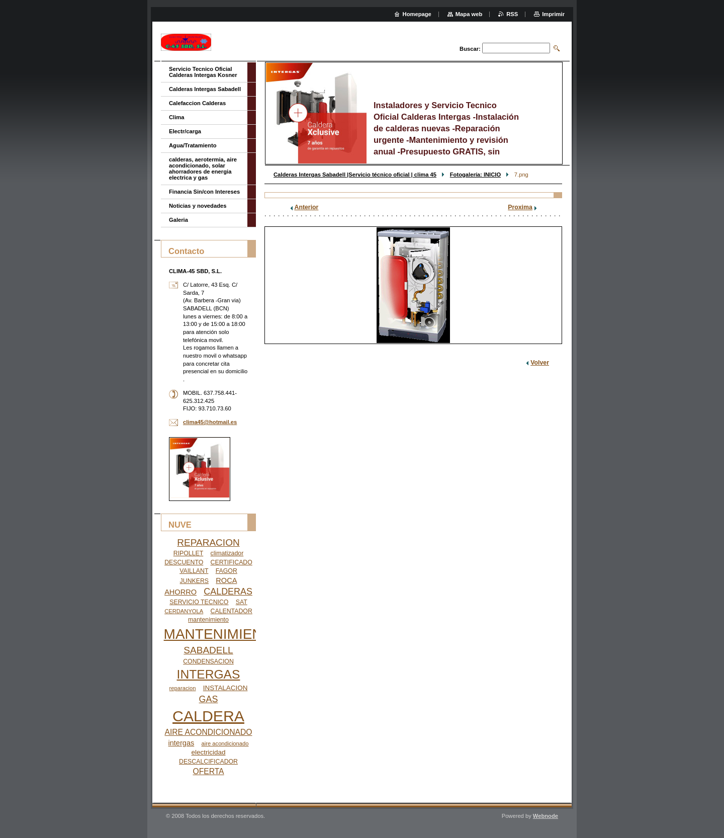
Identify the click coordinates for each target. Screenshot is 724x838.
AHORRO (180, 592)
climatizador (227, 553)
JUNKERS (194, 580)
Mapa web (469, 14)
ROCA (226, 580)
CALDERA (208, 716)
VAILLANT (193, 570)
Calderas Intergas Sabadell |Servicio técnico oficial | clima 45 (355, 175)
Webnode (545, 816)
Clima (176, 117)
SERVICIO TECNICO (198, 602)
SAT (241, 602)
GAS (208, 699)
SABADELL (208, 650)
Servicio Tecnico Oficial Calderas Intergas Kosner (203, 72)
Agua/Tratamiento (193, 145)
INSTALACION (225, 688)
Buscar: (470, 49)
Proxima (520, 207)
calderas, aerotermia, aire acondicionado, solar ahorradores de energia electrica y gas (203, 168)
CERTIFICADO (231, 562)
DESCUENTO (183, 562)
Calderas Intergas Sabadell (205, 89)
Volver (539, 362)
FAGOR (226, 570)
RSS (512, 14)
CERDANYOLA (183, 611)
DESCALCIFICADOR (208, 761)
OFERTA (208, 771)
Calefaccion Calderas (197, 103)
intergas (181, 743)
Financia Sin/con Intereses (204, 192)
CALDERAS (228, 591)
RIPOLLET (188, 553)
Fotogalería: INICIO (475, 175)
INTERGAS (208, 674)
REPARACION (208, 542)
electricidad (209, 752)
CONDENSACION (208, 661)
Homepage (417, 14)
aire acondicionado (225, 743)
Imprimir (553, 14)
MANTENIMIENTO (223, 634)
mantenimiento (208, 619)
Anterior (307, 207)
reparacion (182, 688)
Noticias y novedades (197, 206)
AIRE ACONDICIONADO (208, 732)
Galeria (178, 220)
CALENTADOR (231, 611)
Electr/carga (185, 131)
